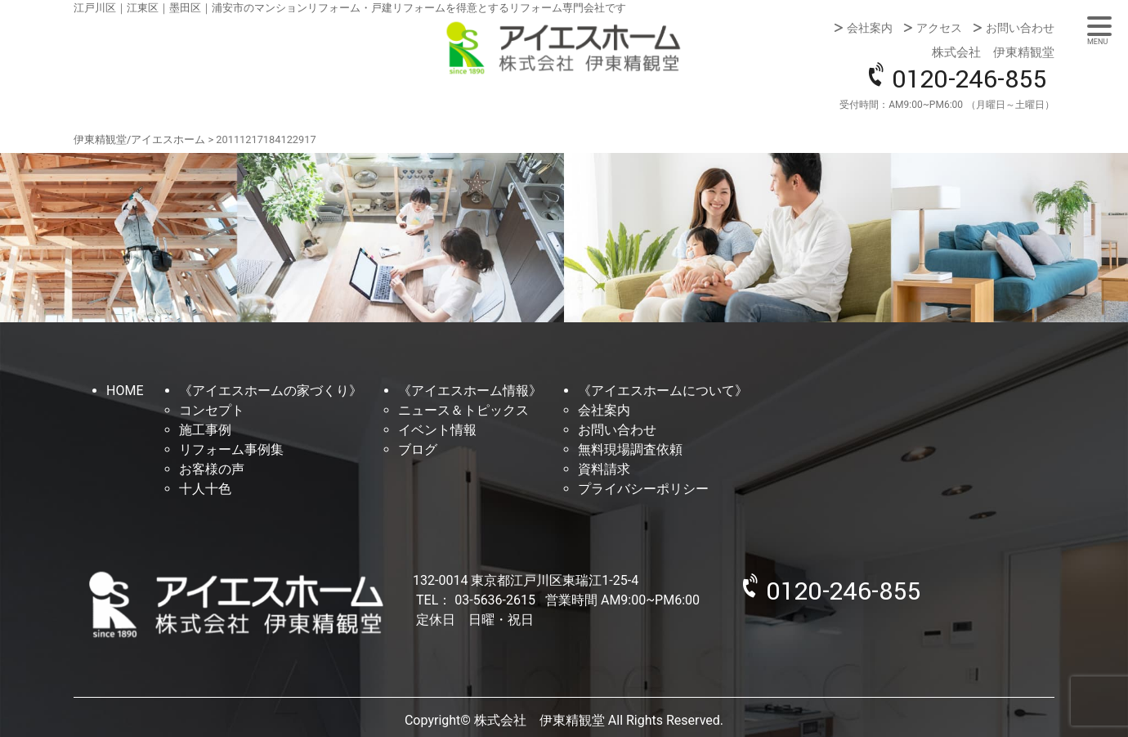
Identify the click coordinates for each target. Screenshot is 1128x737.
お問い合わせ (1020, 27)
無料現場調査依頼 (630, 449)
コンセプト (211, 410)
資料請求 (604, 469)
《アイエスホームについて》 (663, 390)
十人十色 (205, 489)
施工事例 (205, 430)
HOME (124, 390)
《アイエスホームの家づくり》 (270, 390)
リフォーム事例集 (231, 449)
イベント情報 (437, 430)
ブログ (417, 449)
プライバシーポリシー (643, 489)
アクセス (939, 27)
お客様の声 (211, 469)
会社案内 (870, 27)
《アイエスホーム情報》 (470, 390)
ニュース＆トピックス (463, 410)
